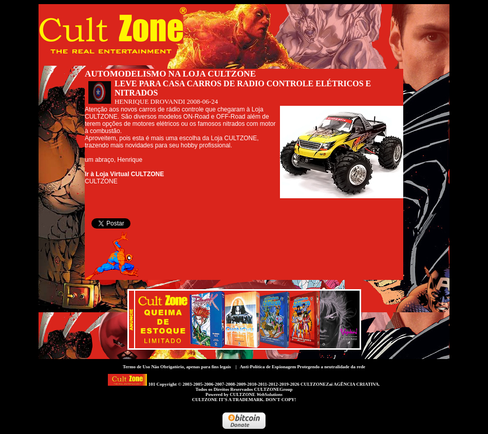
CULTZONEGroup (273, 389)
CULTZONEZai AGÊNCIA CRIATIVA (340, 384)
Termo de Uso (136, 366)
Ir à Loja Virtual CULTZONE (124, 174)
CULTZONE (256, 394)
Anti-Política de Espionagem (268, 366)
